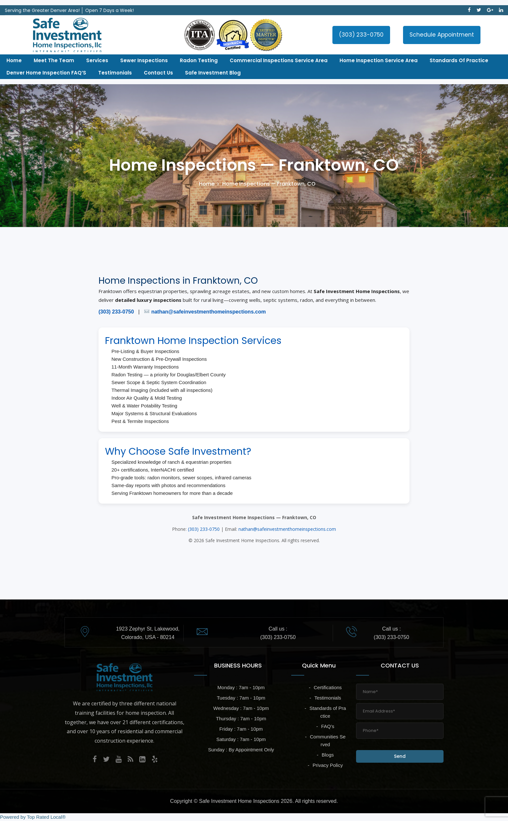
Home (14, 60)
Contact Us (158, 72)
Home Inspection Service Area (379, 60)
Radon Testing (199, 60)
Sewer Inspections (144, 60)
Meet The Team (54, 60)
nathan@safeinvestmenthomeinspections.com (208, 311)
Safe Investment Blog (213, 72)
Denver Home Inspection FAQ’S (46, 72)
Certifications (328, 687)
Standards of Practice (459, 60)
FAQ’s (327, 726)
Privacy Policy (328, 765)
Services (97, 60)
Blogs (328, 755)
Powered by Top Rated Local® (33, 817)
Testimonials (115, 72)
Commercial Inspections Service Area (279, 60)
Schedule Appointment (442, 35)
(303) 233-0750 (361, 35)
